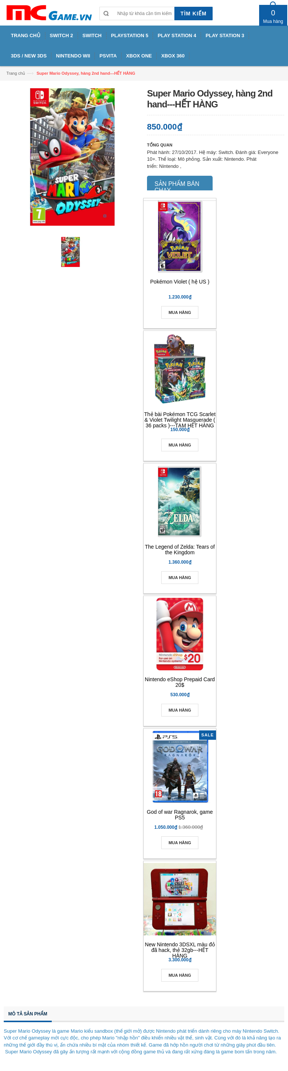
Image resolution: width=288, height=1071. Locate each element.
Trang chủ (15, 73)
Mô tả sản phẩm (27, 1014)
